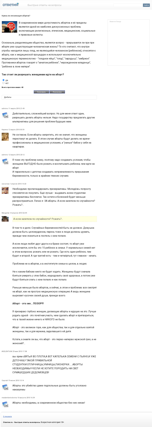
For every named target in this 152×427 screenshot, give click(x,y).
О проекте (7, 417)
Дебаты (7, 97)
